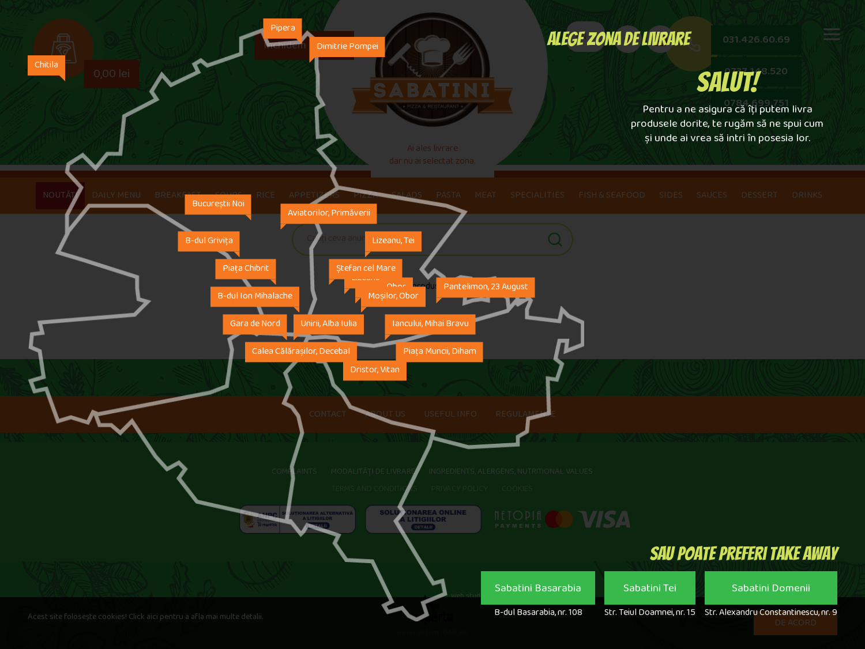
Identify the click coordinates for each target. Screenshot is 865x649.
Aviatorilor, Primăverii (329, 214)
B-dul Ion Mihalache (254, 297)
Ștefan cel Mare (366, 269)
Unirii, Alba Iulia (328, 324)
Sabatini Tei (649, 590)
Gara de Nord (255, 324)
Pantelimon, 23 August (485, 287)
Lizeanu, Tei (393, 241)
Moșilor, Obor (393, 297)
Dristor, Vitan (375, 370)
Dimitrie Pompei (347, 47)
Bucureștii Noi (218, 204)
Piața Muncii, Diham (439, 352)
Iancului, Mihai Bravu (430, 324)
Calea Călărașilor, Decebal (301, 352)
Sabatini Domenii (771, 590)
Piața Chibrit (246, 269)
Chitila (46, 66)
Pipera (282, 29)
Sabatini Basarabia (538, 590)
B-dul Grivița (209, 241)
